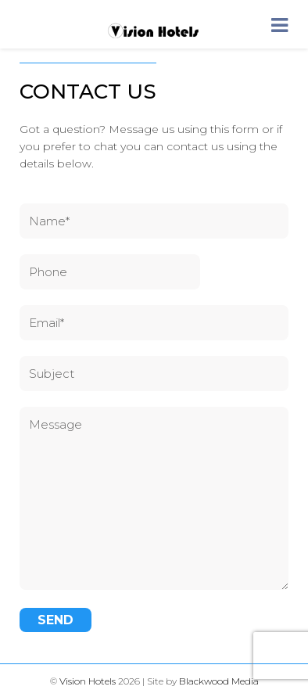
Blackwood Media (219, 681)
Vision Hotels (87, 681)
